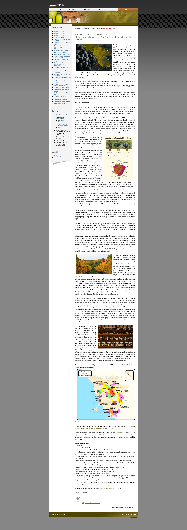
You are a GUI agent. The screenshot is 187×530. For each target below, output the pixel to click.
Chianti (60, 128)
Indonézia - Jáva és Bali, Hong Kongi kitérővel (61, 51)
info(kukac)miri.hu (112, 488)
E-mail (69, 514)
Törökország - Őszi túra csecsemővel (60, 97)
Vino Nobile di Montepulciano (63, 125)
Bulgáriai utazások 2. (60, 33)
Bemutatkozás (57, 9)
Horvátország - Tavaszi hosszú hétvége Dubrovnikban (60, 47)
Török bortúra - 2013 (62, 140)
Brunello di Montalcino (61, 121)
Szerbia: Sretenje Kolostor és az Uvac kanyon (62, 78)
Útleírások (72, 9)
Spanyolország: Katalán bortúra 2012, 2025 (63, 137)
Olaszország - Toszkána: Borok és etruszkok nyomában (61, 64)
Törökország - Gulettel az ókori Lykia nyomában (61, 85)
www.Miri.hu (57, 4)
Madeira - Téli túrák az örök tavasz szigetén (62, 56)
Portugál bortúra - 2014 (62, 142)
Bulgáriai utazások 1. (60, 31)
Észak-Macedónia (59, 37)
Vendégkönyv (58, 156)
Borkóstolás (86, 9)
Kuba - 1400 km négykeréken (62, 54)
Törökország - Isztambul (61, 99)
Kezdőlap (78, 28)
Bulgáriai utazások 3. (60, 35)
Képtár (100, 9)
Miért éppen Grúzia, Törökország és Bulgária (63, 130)
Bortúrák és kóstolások (60, 115)
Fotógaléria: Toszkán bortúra (91, 503)
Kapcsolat (56, 13)
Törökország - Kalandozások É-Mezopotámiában (62, 102)
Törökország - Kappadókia (61, 87)
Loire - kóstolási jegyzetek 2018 (60, 145)
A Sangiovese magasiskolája (60, 117)
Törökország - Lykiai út (60, 105)
